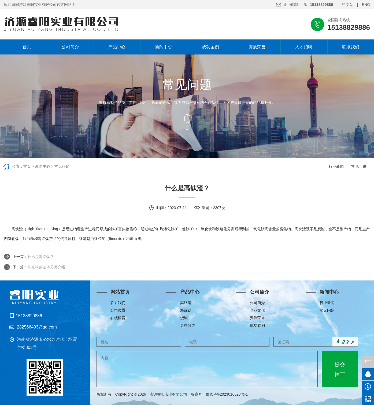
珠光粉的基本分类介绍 (46, 267)
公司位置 (117, 310)
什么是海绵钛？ (41, 256)
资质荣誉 (257, 47)
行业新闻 (336, 166)
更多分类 (187, 325)
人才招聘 (303, 47)
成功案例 (210, 47)
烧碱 (184, 318)
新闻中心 (163, 47)
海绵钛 (185, 310)
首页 (23, 47)
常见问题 (61, 166)
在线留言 (117, 318)
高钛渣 (185, 303)
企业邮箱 (291, 4)
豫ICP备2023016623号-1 (228, 394)
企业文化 (257, 310)
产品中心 (116, 47)
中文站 (347, 4)
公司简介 (70, 47)
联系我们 (350, 47)
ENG (366, 4)
